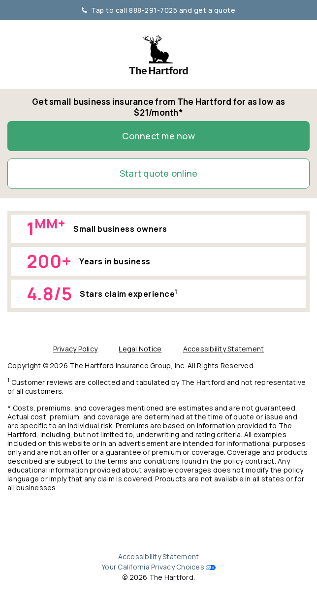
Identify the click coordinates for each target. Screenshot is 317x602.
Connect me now (158, 136)
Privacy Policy (75, 348)
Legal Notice (140, 348)
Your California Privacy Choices (152, 566)
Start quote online (159, 173)
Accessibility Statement (223, 348)
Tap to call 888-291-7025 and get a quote (159, 10)
